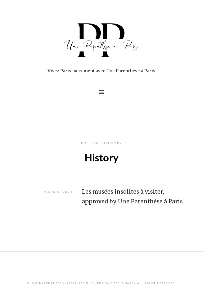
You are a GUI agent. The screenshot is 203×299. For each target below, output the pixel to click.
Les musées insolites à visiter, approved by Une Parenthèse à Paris (132, 196)
